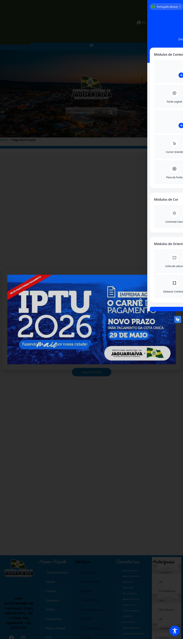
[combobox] (85, 112)
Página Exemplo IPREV (52, 600)
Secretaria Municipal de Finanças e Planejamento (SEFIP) (132, 605)
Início (4, 140)
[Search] (111, 112)
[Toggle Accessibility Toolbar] (174, 630)
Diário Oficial (55, 628)
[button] (92, 45)
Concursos (54, 619)
